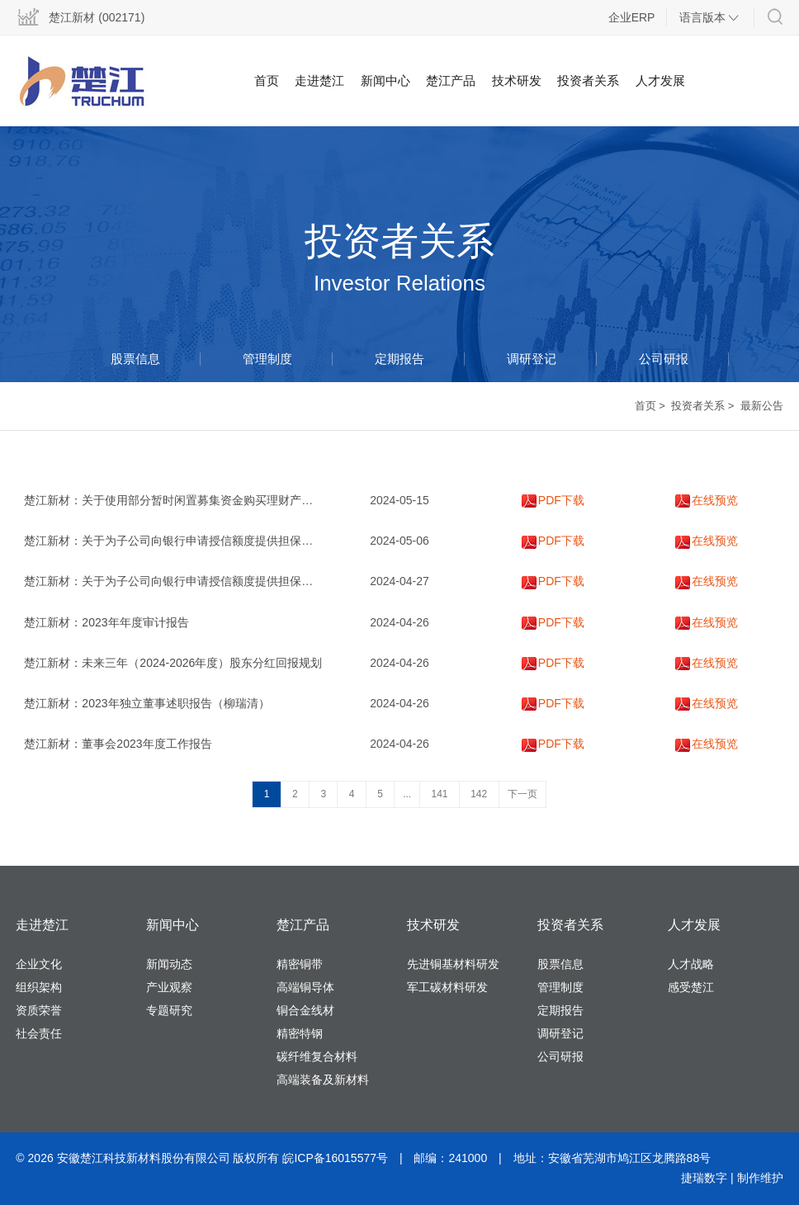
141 (439, 794)
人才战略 (691, 964)
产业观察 (169, 987)
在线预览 (706, 500)
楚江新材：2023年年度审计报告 (106, 622)
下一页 (522, 794)
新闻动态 (169, 964)
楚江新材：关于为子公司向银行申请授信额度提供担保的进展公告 (191, 540)
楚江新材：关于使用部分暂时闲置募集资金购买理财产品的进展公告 (197, 500)
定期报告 (399, 359)
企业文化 (39, 964)
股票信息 (135, 359)
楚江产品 (450, 80)
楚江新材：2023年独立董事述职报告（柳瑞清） (146, 703)
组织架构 (39, 987)
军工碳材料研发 (447, 987)
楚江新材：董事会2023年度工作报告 (117, 743)
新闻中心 (385, 80)
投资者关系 (588, 80)
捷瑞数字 (704, 1177)
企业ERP (631, 17)
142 (479, 794)
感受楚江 (691, 987)
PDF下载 (553, 500)
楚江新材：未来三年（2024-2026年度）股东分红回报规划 (173, 662)
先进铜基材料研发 (453, 964)
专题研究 (169, 1010)
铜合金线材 (305, 1010)
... (407, 794)
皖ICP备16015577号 (335, 1158)
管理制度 (267, 359)
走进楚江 (319, 80)
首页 (266, 80)
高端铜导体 (305, 987)
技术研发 (516, 80)
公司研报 (663, 359)
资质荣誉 (39, 1010)
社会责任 (39, 1033)
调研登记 (531, 359)
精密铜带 (300, 964)
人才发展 (660, 80)
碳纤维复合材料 (317, 1056)
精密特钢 (300, 1033)
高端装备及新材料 (323, 1079)
